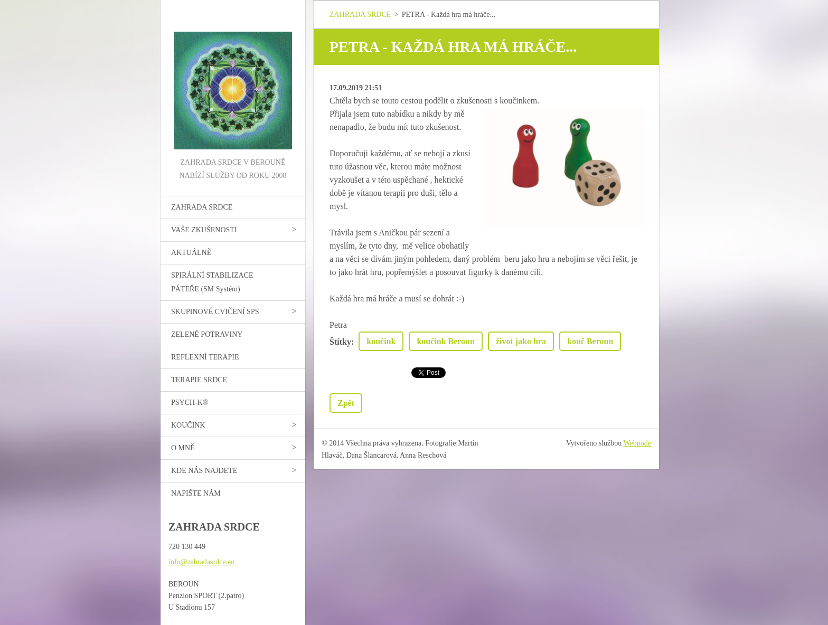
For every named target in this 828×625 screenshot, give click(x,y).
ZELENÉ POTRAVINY (206, 334)
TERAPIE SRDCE (199, 380)
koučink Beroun (446, 341)
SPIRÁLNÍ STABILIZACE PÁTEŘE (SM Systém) (212, 282)
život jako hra (521, 341)
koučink (381, 341)
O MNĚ (183, 448)
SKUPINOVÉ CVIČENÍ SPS (215, 312)
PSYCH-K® (190, 402)
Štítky (340, 341)
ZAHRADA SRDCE (201, 207)
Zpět (345, 403)
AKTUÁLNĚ (191, 253)
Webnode (638, 443)
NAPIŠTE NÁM (196, 493)
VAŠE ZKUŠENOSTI (204, 230)
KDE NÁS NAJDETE (204, 471)
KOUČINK (188, 425)
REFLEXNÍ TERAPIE (205, 357)
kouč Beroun (590, 341)
